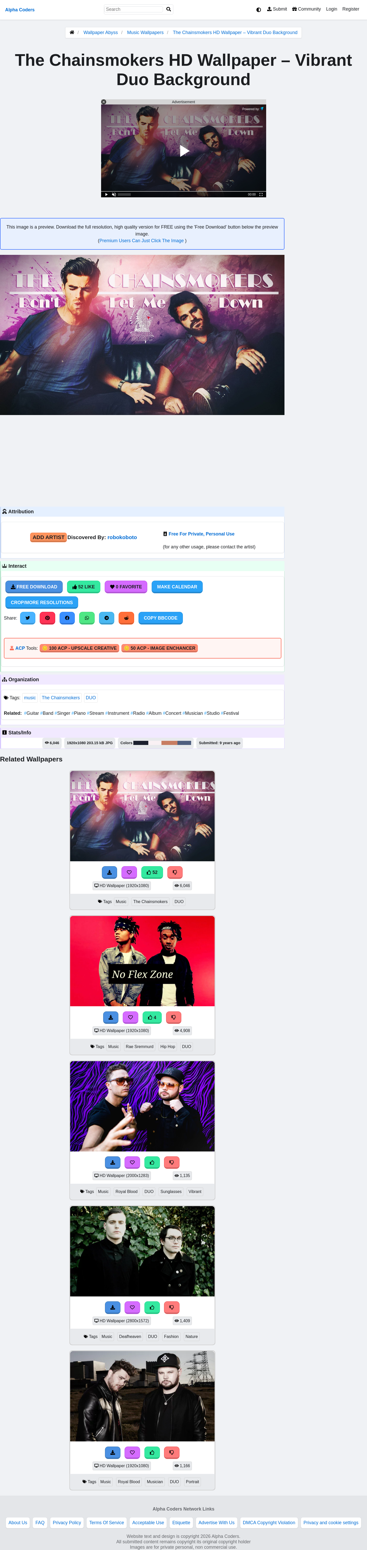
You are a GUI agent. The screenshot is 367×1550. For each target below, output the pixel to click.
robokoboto (122, 537)
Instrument (118, 713)
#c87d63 (169, 743)
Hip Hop (167, 1046)
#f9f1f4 (154, 743)
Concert (172, 713)
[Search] (168, 9)
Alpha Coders (20, 9)
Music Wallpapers (146, 32)
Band (47, 713)
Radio (138, 713)
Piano (79, 713)
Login (331, 9)
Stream (96, 713)
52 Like (83, 586)
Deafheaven (130, 1336)
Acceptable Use (148, 1522)
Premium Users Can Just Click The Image (142, 240)
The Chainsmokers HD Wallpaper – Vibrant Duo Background (235, 32)
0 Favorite (126, 586)
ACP (20, 648)
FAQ (39, 1522)
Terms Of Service (106, 1522)
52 (152, 872)
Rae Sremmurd (139, 1046)
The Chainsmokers (61, 697)
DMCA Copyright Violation (269, 1522)
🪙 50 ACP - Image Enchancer (159, 648)
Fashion (171, 1336)
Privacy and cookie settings (331, 1522)
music (30, 697)
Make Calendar (177, 586)
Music (121, 901)
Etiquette (181, 1522)
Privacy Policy (67, 1522)
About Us (18, 1522)
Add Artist (48, 537)
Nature (192, 1336)
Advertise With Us (217, 1522)
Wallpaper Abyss (101, 32)
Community (306, 9)
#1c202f (140, 743)
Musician (193, 713)
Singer (63, 713)
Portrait (192, 1482)
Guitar (32, 713)
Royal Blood (126, 1191)
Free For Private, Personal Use (201, 534)
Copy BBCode (161, 618)
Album (154, 713)
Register (350, 9)
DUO (91, 697)
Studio (212, 713)
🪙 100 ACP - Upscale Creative (79, 648)
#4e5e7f (184, 743)
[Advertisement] (142, 460)
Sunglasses (171, 1191)
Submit (277, 9)
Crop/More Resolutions (42, 602)
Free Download (34, 586)
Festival (230, 713)
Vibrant (195, 1191)
